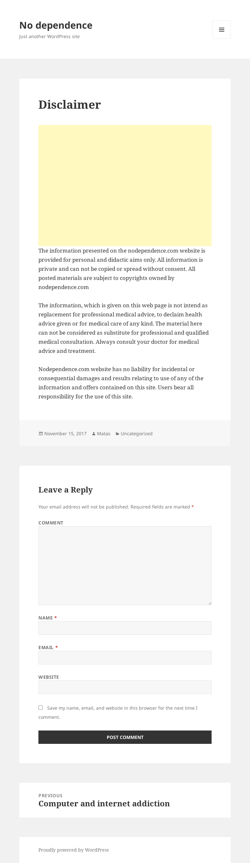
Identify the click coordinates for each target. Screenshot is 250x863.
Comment (50, 523)
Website (48, 677)
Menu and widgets (222, 38)
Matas (103, 433)
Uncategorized (137, 433)
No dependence (55, 25)
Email (48, 647)
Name (47, 618)
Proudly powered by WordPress (73, 850)
